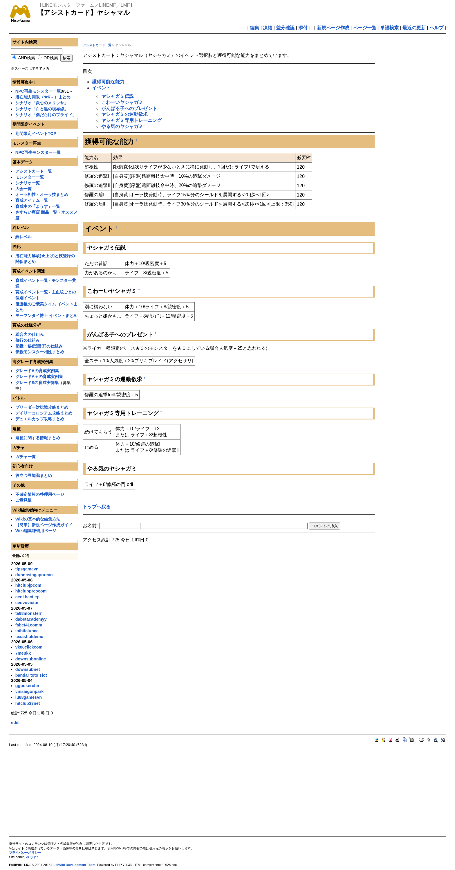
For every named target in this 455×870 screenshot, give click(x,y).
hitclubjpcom (28, 585)
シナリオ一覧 (27, 183)
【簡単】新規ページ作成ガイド (43, 525)
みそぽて (32, 857)
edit (15, 722)
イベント (101, 87)
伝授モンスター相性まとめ (39, 352)
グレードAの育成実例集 (37, 370)
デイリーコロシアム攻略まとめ (43, 413)
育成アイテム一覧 (31, 200)
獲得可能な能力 (108, 81)
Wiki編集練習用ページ (35, 530)
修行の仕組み (27, 340)
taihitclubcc (27, 630)
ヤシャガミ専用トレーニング (131, 120)
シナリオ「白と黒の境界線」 (41, 109)
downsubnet (27, 669)
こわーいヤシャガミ (122, 102)
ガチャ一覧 (25, 456)
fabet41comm (28, 625)
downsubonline (30, 659)
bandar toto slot (31, 675)
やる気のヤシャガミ (122, 126)
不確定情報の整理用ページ (39, 494)
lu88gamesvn (28, 697)
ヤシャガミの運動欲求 (124, 114)
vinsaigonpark (29, 691)
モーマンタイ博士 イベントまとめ (46, 315)
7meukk (23, 653)
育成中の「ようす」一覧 (37, 206)
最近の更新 (414, 27)
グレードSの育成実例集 (37, 382)
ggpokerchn (27, 685)
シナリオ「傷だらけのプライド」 (45, 114)
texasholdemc (29, 636)
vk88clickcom (29, 647)
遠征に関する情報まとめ (37, 437)
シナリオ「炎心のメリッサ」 (41, 102)
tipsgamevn (27, 569)
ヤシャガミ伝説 (117, 96)
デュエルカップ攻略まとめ (39, 419)
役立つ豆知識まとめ (33, 475)
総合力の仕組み (29, 334)
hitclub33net (27, 703)
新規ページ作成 (333, 27)
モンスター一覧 (29, 177)
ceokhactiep (27, 597)
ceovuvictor (27, 602)
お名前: (91, 525)
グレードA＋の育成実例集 (39, 376)
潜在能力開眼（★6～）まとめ (43, 97)
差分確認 (285, 27)
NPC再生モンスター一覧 (38, 91)
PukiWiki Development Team (73, 865)
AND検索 (26, 57)
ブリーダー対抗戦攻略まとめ (41, 407)
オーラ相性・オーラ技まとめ (41, 194)
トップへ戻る (97, 506)
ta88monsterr (28, 613)
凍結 (267, 27)
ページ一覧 (364, 27)
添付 (303, 27)
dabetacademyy (31, 619)
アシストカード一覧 (33, 171)
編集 (254, 27)
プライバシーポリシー (25, 852)
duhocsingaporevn (34, 574)
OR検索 (51, 57)
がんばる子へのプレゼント (129, 108)
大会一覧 (23, 188)
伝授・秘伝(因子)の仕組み (39, 346)
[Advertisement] (183, 793)
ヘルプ (436, 27)
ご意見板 (23, 500)
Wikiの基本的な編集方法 (37, 519)
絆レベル (23, 237)
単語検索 (389, 27)
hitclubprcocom (31, 591)
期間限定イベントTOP (35, 133)
